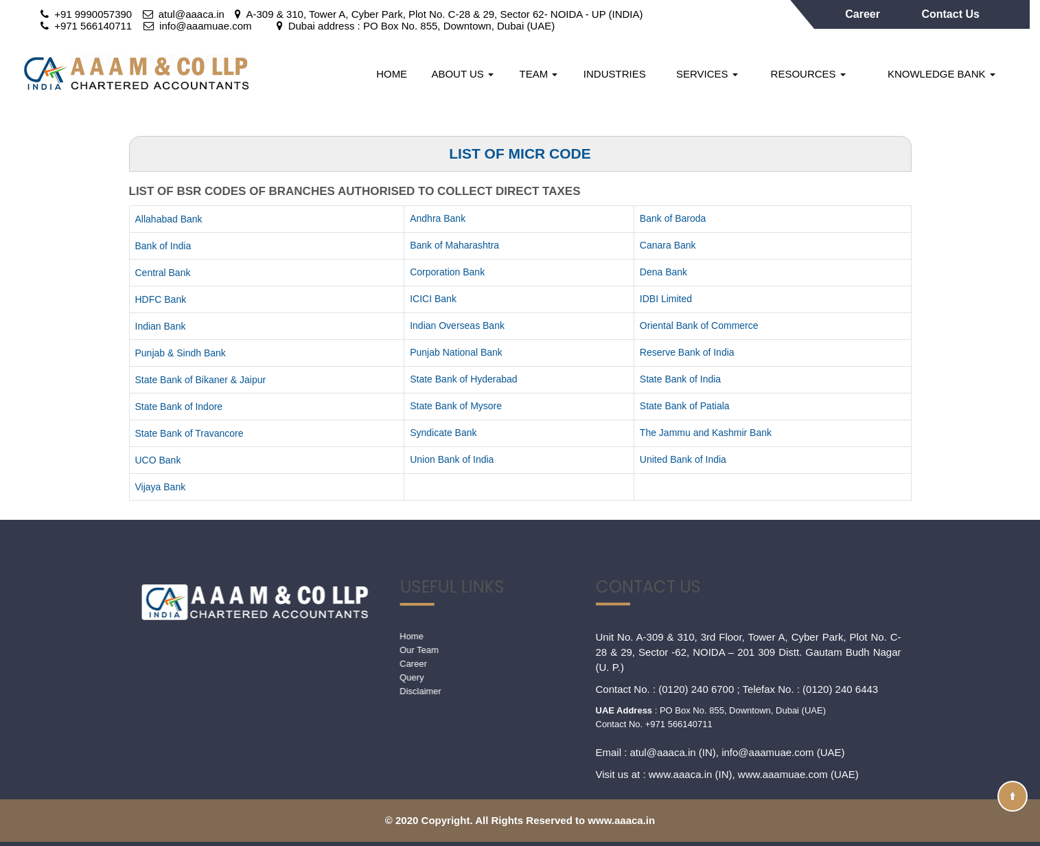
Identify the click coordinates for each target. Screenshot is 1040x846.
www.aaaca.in (681, 633)
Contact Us (950, 14)
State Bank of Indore (179, 406)
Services (707, 74)
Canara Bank (668, 245)
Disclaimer (298, 691)
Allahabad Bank (169, 219)
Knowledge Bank (941, 74)
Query (289, 677)
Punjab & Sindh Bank (180, 352)
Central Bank (163, 272)
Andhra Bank (437, 218)
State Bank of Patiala (685, 405)
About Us (462, 74)
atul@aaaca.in (663, 611)
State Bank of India (680, 379)
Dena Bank (663, 271)
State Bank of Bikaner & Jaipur (200, 379)
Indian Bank (160, 326)
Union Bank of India (452, 459)
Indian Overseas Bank (457, 325)
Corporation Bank (447, 271)
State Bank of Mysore (456, 405)
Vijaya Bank (160, 486)
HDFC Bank (161, 299)
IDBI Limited (666, 298)
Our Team (296, 650)
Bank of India (163, 245)
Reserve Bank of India (687, 352)
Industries (614, 74)
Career (864, 14)
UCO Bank (158, 460)
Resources (808, 74)
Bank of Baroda (673, 218)
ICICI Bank (433, 298)
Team (538, 74)
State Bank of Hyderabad (463, 379)
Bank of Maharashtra (454, 245)
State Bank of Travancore (189, 433)
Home (391, 74)
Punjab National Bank (456, 352)
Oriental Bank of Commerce (699, 325)
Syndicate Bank (443, 432)
